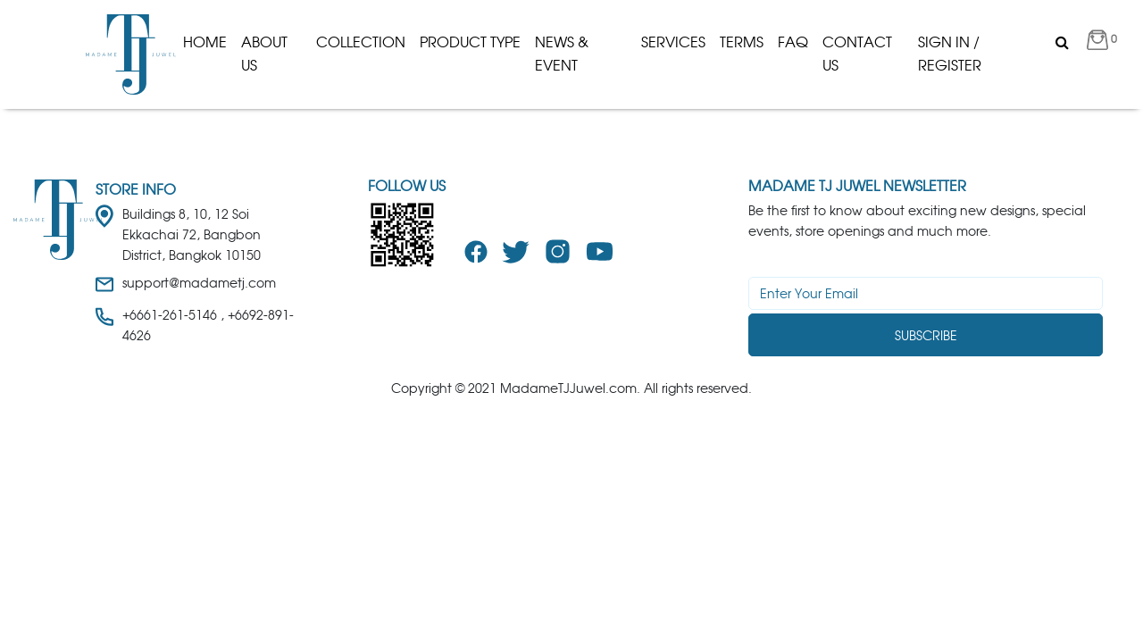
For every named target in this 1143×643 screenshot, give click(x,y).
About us (264, 53)
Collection (360, 42)
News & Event (561, 53)
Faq (793, 42)
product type (470, 42)
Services (673, 42)
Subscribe (926, 335)
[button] (1102, 42)
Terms (741, 42)
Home (205, 42)
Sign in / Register (949, 53)
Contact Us (857, 53)
